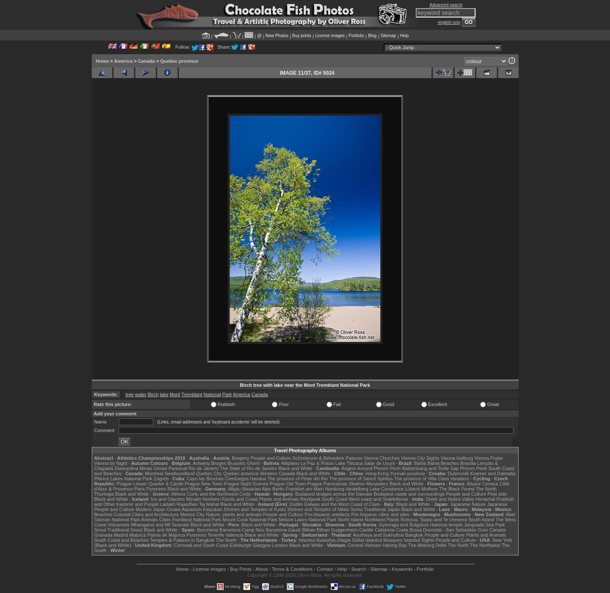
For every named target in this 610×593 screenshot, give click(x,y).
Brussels (236, 463)
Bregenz (240, 458)
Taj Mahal (209, 504)
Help (404, 35)
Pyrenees (156, 488)
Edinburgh (240, 545)
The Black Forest (456, 488)
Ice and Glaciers (167, 499)
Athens (178, 494)
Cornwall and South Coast (201, 545)
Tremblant (191, 394)
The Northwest (485, 545)
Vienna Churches (382, 458)
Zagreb (161, 478)
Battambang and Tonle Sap (430, 468)
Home (102, 61)
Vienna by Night (110, 463)
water (140, 394)
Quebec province (179, 61)
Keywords (402, 569)
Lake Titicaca (348, 463)
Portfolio (356, 35)
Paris (139, 488)
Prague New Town (204, 483)
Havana (258, 478)
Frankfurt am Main (305, 488)
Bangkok (414, 534)
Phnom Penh (473, 468)
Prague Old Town (288, 483)
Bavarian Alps (256, 488)
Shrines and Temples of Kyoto (255, 509)
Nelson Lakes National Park (308, 519)
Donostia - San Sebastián (449, 529)
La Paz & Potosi (317, 463)
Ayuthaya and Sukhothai (378, 534)
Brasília (468, 463)
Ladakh (167, 504)
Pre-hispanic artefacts (327, 514)
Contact (325, 569)
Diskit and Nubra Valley (450, 499)
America (123, 61)
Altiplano (290, 463)
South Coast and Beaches (121, 540)
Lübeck (412, 488)
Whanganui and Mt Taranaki (160, 524)
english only (449, 22)
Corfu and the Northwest (212, 494)
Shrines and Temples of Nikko (318, 509)
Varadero (459, 478)
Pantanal (178, 468)
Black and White (295, 468)
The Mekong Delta (427, 545)
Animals (149, 519)
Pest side (497, 494)
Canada (146, 61)
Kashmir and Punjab (137, 504)
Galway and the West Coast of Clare (342, 504)
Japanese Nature (468, 504)
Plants (393, 519)
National (212, 394)
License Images (209, 569)
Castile (366, 529)
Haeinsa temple (446, 524)
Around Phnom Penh (379, 468)
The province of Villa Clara (421, 478)
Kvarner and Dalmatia (492, 473)
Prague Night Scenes (246, 483)
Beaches (103, 514)
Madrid (121, 534)
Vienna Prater (488, 458)
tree (130, 394)
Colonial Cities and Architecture (146, 514)
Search (358, 569)
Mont (175, 394)
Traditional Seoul (125, 529)
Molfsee (429, 488)
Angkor (348, 468)
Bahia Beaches (443, 463)
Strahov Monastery (368, 483)
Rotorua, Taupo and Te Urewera (433, 519)
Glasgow (262, 545)
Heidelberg (357, 488)
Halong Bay (394, 545)
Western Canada (277, 473)
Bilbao (308, 529)
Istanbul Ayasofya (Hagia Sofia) (331, 540)
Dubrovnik (458, 473)
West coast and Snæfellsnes (378, 499)
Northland (375, 519)
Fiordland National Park (196, 519)
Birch (153, 394)
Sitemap (388, 35)
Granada (103, 534)
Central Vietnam (365, 545)
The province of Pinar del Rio (297, 478)
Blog (372, 35)
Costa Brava (409, 529)
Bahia (420, 463)
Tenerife (215, 534)
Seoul (100, 529)
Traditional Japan (382, 509)
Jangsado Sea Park (484, 524)
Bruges (218, 463)
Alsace (474, 483)
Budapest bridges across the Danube (333, 494)
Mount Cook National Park (249, 519)
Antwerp (201, 463)
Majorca (137, 534)
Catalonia (384, 529)
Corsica (490, 483)
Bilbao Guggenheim (337, 529)
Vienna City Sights (420, 458)
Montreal (154, 473)
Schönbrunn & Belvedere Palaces (327, 458)
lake (164, 394)
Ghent (253, 463)
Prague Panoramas (327, 483)
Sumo (356, 509)
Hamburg (334, 488)
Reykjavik (311, 499)
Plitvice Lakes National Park (123, 478)
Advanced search (445, 5)
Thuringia (104, 494)
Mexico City (192, 514)
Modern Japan (151, 509)
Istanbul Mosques (383, 540)
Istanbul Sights (419, 540)
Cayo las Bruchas (205, 478)
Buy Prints (240, 569)
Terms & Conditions (292, 569)
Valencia (234, 534)
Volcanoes (118, 524)
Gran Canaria (492, 529)
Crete (245, 494)
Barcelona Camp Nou (241, 529)
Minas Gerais (153, 468)
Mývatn (193, 499)
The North (486, 488)
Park (227, 394)
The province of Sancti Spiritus (361, 478)
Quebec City (209, 473)
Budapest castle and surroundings (409, 494)
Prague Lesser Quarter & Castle (150, 483)
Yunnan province (407, 473)
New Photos (277, 35)
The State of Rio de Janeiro (248, 468)
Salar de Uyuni (379, 463)
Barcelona (207, 529)
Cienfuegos (237, 478)
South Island (481, 519)
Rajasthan (187, 504)
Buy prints (301, 35)
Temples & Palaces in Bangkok (182, 540)
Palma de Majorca (166, 534)
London (280, 545)
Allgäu (234, 488)
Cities (165, 519)
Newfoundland (180, 473)
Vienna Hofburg (457, 458)
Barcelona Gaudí (283, 529)
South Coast (335, 499)
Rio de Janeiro (203, 468)
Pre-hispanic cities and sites (380, 514)
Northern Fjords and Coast (230, 499)
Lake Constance (387, 488)
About (261, 569)
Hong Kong (377, 473)
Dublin (296, 504)
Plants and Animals (279, 499)
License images (329, 35)
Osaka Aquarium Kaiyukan (194, 509)
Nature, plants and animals (234, 514)
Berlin (278, 488)
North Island (350, 519)
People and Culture (271, 458)
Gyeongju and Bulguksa (404, 524)
